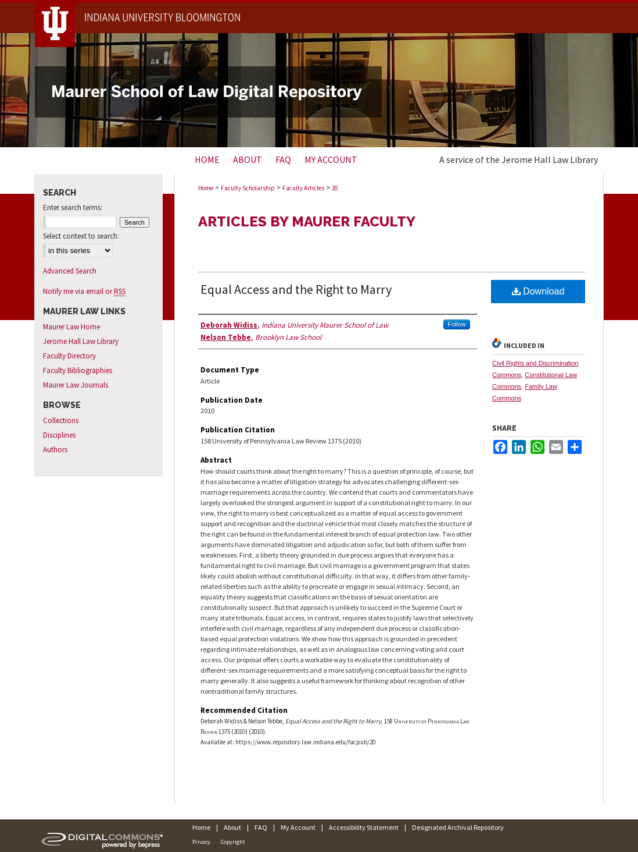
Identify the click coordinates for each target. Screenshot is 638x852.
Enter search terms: (72, 207)
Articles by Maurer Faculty (306, 221)
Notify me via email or (84, 291)
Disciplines (59, 435)
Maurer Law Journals (75, 385)
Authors (55, 450)
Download (538, 291)
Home (205, 188)
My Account (298, 827)
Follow (456, 324)
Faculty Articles (303, 188)
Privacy (201, 842)
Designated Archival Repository (458, 827)
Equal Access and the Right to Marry (296, 289)
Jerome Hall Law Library (81, 341)
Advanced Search (69, 271)
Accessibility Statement (364, 827)
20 (335, 188)
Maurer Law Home (71, 327)
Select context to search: (81, 236)
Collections (60, 420)
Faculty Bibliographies (77, 370)
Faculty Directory (69, 356)
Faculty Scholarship (248, 188)
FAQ (261, 827)
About (232, 827)
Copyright (233, 842)
